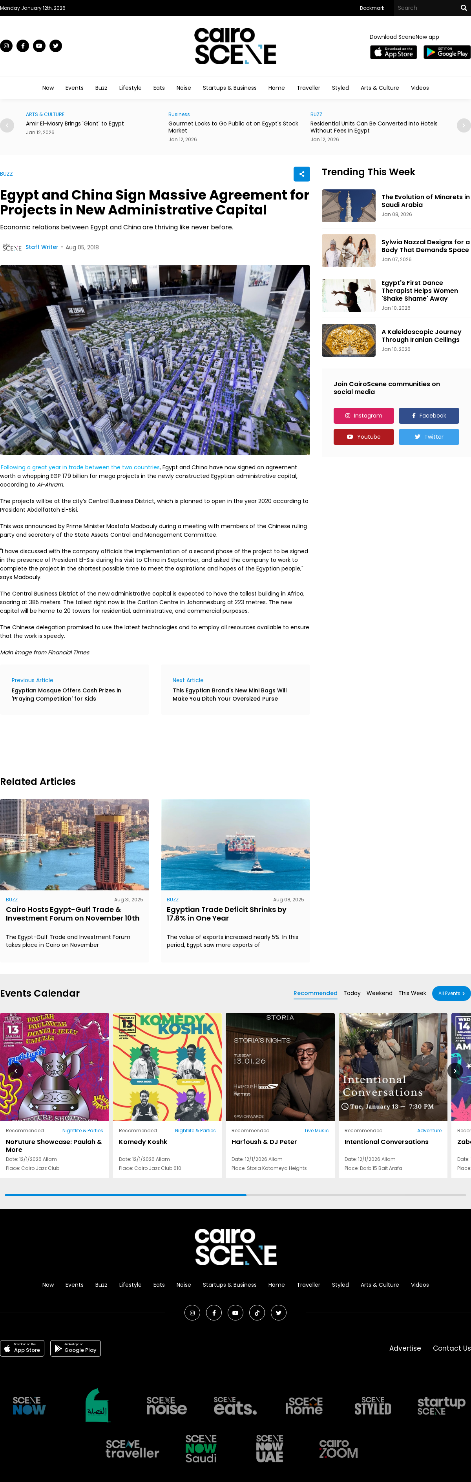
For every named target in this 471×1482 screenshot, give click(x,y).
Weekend (379, 993)
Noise (184, 88)
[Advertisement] (143, 744)
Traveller (308, 88)
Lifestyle (130, 88)
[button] (464, 125)
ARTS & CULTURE (45, 114)
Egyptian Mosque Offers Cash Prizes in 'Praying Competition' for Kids (66, 695)
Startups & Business (230, 88)
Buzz (101, 88)
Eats (159, 88)
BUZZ (316, 114)
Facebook (433, 416)
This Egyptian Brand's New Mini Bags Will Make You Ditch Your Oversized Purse (230, 695)
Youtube (369, 437)
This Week (412, 993)
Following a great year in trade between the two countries (80, 467)
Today (352, 993)
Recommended (316, 993)
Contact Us (452, 1348)
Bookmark (372, 8)
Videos (420, 88)
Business (179, 114)
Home (276, 88)
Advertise (405, 1348)
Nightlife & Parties (82, 1130)
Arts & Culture (380, 88)
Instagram (368, 416)
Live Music (317, 1130)
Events (75, 88)
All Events (449, 993)
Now (48, 88)
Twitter (434, 437)
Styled (340, 88)
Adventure (429, 1130)
